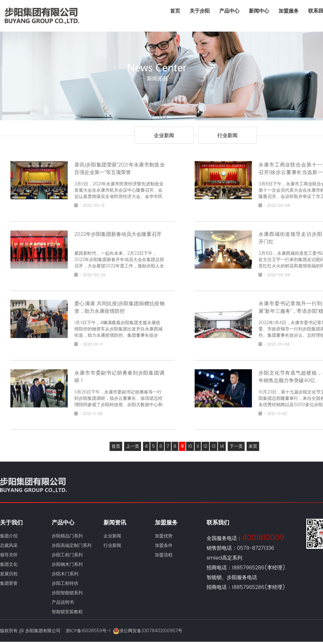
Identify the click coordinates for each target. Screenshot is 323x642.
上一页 (133, 442)
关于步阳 (200, 11)
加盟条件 (164, 545)
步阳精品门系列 (67, 536)
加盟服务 (289, 11)
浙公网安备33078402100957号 (147, 630)
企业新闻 (164, 135)
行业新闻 (227, 135)
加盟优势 (164, 536)
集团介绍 (9, 536)
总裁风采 (9, 545)
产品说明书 (63, 602)
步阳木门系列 (65, 574)
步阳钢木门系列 (67, 564)
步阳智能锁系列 (67, 593)
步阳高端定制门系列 (71, 545)
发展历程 (9, 574)
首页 (175, 11)
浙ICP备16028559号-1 (88, 630)
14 (221, 442)
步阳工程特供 (65, 583)
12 (205, 442)
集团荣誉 (9, 583)
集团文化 (9, 564)
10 (190, 442)
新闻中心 (259, 11)
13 (212, 442)
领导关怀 (9, 555)
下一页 (234, 442)
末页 (250, 442)
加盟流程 (164, 555)
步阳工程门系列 (67, 555)
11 (197, 442)
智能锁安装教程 (67, 611)
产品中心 (229, 11)
